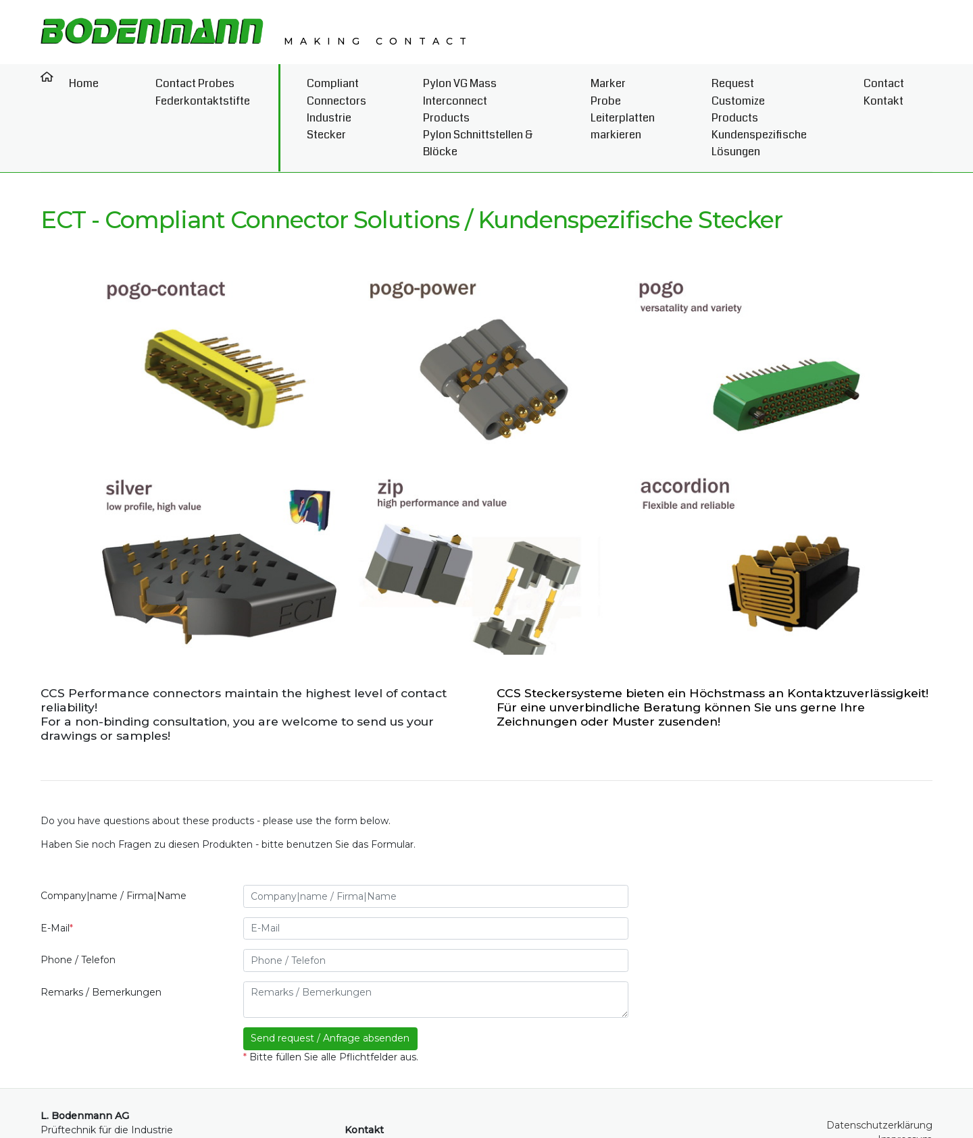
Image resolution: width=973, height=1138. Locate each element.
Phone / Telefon (78, 895)
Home (71, 76)
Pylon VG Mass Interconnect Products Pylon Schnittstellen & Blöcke (457, 85)
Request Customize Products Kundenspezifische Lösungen (787, 85)
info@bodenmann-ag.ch (418, 1102)
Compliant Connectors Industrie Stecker (285, 85)
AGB (921, 1088)
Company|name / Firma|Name (113, 831)
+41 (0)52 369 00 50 (407, 1088)
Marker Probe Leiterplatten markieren (632, 85)
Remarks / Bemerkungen (101, 927)
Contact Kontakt (904, 85)
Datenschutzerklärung (879, 1060)
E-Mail (57, 863)
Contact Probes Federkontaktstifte (158, 85)
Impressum (905, 1074)
